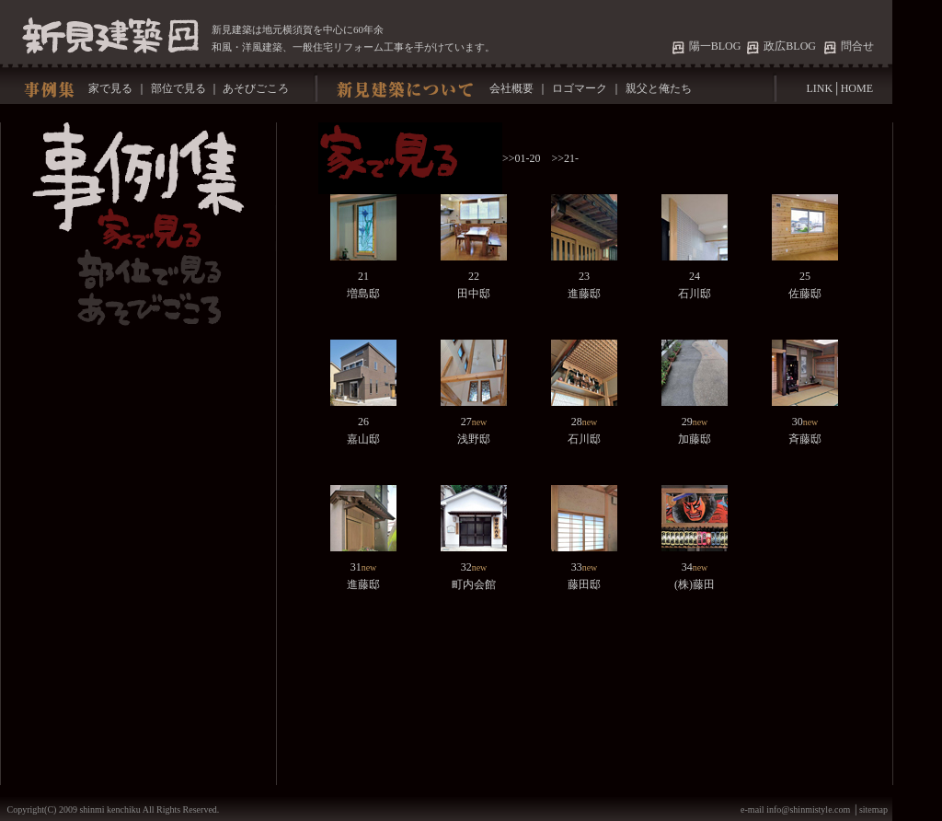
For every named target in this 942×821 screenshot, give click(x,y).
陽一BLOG (718, 46)
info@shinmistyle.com (809, 809)
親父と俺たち (659, 88)
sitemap (873, 809)
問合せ (857, 46)
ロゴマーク (579, 88)
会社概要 (510, 88)
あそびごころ (256, 88)
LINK (819, 88)
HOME (857, 88)
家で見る (109, 88)
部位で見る (178, 88)
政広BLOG (790, 46)
